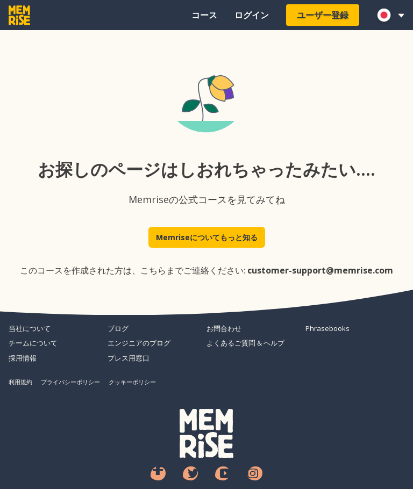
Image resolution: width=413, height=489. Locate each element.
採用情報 (23, 358)
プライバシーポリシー (70, 382)
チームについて (33, 343)
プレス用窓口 (128, 358)
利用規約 (20, 382)
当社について (30, 328)
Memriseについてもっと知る (207, 237)
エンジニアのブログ (139, 343)
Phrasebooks (327, 328)
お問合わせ (223, 328)
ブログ (118, 328)
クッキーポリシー (132, 382)
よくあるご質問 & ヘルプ (245, 343)
